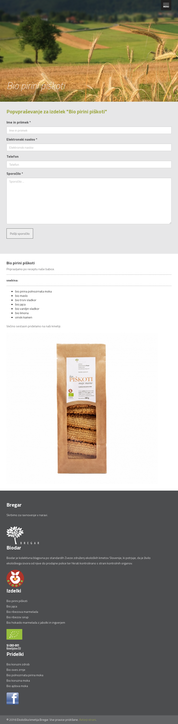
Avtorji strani (87, 719)
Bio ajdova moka (17, 686)
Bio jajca (11, 606)
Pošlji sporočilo (20, 233)
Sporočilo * (14, 173)
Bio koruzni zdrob (18, 664)
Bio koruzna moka (18, 680)
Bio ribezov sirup (17, 617)
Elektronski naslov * (21, 139)
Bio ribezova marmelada (22, 611)
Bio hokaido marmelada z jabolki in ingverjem (35, 622)
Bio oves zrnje (15, 669)
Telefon (12, 156)
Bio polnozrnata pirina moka (24, 675)
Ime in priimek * (18, 122)
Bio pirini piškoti (16, 601)
